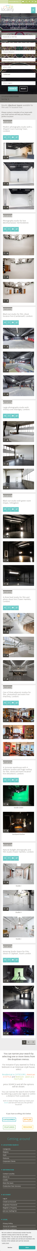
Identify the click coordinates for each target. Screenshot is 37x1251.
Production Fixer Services (12, 1186)
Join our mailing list (10, 1211)
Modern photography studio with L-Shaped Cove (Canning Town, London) (17, 129)
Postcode (4, 41)
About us (6, 1177)
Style (3, 64)
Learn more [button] (5, 1243)
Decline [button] (10, 1247)
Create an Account (9, 1202)
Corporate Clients (9, 1161)
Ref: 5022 (7, 592)
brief (6, 1102)
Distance (4, 49)
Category (4, 56)
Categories (7, 1149)
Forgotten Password (10, 1205)
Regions (6, 1152)
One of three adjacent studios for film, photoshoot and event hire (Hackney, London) (17, 694)
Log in (5, 1198)
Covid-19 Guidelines (10, 1229)
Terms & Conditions (10, 1226)
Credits (5, 1180)
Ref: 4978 (7, 762)
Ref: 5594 (7, 122)
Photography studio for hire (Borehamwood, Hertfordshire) (15, 222)
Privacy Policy (8, 1223)
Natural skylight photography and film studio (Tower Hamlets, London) (18, 851)
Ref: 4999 (7, 687)
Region (3, 80)
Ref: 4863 (7, 845)
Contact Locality (8, 1174)
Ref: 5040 (7, 496)
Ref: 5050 (7, 402)
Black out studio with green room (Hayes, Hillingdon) (17, 502)
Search (12, 88)
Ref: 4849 (7, 947)
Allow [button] (27, 1247)
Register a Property (10, 1208)
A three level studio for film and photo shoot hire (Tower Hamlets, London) (17, 599)
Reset (23, 88)
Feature (3, 71)
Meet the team (8, 1183)
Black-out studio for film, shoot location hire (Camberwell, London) (17, 315)
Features (6, 1158)
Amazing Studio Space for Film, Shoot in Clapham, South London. (17, 952)
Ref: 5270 (7, 216)
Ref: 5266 (7, 309)
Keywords (4, 34)
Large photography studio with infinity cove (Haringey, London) (16, 408)
